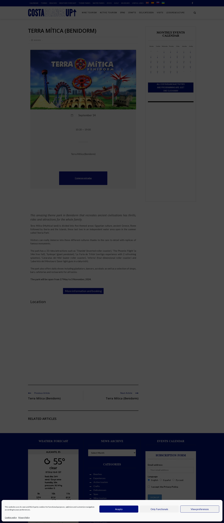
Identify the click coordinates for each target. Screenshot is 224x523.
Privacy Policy (24, 517)
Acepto (119, 509)
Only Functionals (159, 509)
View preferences (200, 509)
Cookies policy (11, 517)
